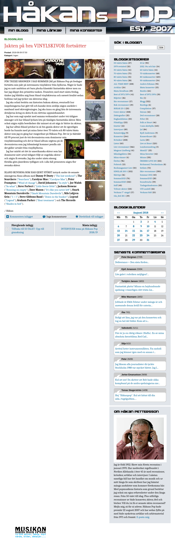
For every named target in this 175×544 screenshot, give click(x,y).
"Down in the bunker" (56, 196)
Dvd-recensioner (147, 115)
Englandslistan (121, 119)
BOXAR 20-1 (119, 108)
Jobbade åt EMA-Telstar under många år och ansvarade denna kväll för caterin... (138, 303)
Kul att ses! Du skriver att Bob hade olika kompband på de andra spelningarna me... (137, 381)
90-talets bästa (120, 80)
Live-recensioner (121, 147)
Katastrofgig (119, 133)
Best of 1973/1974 (122, 94)
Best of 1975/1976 (148, 94)
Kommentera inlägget (19, 216)
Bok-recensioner (121, 105)
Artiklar (117, 87)
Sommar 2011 (146, 175)
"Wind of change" (27, 182)
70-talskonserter (147, 73)
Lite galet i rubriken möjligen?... (132, 274)
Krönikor (118, 140)
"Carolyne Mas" (57, 179)
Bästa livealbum (121, 91)
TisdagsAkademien (149, 185)
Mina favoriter (146, 154)
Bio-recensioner (121, 101)
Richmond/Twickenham (151, 164)
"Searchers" (24, 179)
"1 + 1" (14, 196)
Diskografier (119, 115)
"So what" (10, 186)
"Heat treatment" (46, 200)
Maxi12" (144, 150)
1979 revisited (120, 66)
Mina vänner (120, 157)
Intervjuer (118, 129)
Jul (141, 129)
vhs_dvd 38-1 (119, 196)
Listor (116, 143)
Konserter (118, 136)
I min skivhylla (147, 126)
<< (118, 212)
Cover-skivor (119, 112)
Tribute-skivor (120, 189)
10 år (142, 63)
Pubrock (117, 164)
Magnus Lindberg (122, 150)
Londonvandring (147, 147)
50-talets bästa (120, 70)
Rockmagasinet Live (123, 168)
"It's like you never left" (57, 189)
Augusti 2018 (140, 212)
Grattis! (117, 126)
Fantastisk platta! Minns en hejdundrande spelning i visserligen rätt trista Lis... (137, 288)
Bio (141, 98)
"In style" (63, 182)
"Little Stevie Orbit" (45, 186)
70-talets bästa (120, 73)
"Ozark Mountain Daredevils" (46, 193)
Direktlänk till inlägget (89, 216)
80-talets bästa (120, 77)
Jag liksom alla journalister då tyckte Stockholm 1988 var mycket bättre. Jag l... (136, 366)
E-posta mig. (143, 517)
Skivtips (117, 175)
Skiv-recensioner (147, 171)
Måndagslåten (120, 154)
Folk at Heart (146, 122)
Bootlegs (144, 105)
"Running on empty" (16, 189)
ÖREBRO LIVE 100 (148, 161)
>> (162, 212)
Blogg (142, 101)
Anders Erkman (147, 84)
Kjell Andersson (147, 133)
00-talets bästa (120, 63)
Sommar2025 (120, 182)
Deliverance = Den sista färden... (132, 262)
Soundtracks (146, 182)
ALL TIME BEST (121, 84)
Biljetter (117, 98)
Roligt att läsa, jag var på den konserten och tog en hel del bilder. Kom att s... (138, 319)
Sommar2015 (146, 178)
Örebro (117, 161)
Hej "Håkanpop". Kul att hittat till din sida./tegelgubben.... (135, 397)
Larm (142, 140)
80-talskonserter (147, 77)
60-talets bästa (146, 70)
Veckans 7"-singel (122, 192)
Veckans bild (146, 192)
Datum (143, 112)
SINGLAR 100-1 (121, 171)
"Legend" (10, 200)
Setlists (143, 168)
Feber (142, 119)
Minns (143, 157)
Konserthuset (146, 136)
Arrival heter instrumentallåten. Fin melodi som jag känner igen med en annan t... (138, 350)
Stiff (116, 185)
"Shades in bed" (13, 203)
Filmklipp (118, 122)
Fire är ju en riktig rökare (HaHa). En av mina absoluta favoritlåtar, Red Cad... (139, 334)
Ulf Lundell (145, 189)
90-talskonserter (147, 80)
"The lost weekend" (65, 175)
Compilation (145, 108)
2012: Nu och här (148, 66)
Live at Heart (146, 143)
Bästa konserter (147, 87)
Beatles (143, 91)
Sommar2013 (120, 178)
